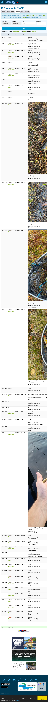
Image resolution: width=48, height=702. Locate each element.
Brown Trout (16, 31)
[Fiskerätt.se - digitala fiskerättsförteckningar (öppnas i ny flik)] (27, 686)
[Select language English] (22, 630)
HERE (44, 15)
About (3, 11)
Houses (27, 11)
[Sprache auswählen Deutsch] (25, 630)
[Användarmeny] (2, 2)
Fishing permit (10, 11)
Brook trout (34, 31)
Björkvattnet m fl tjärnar (33, 15)
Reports (18, 11)
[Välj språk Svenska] (19, 630)
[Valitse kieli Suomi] (28, 630)
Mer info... (17, 700)
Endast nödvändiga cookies (42, 698)
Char (24, 31)
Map (22, 11)
